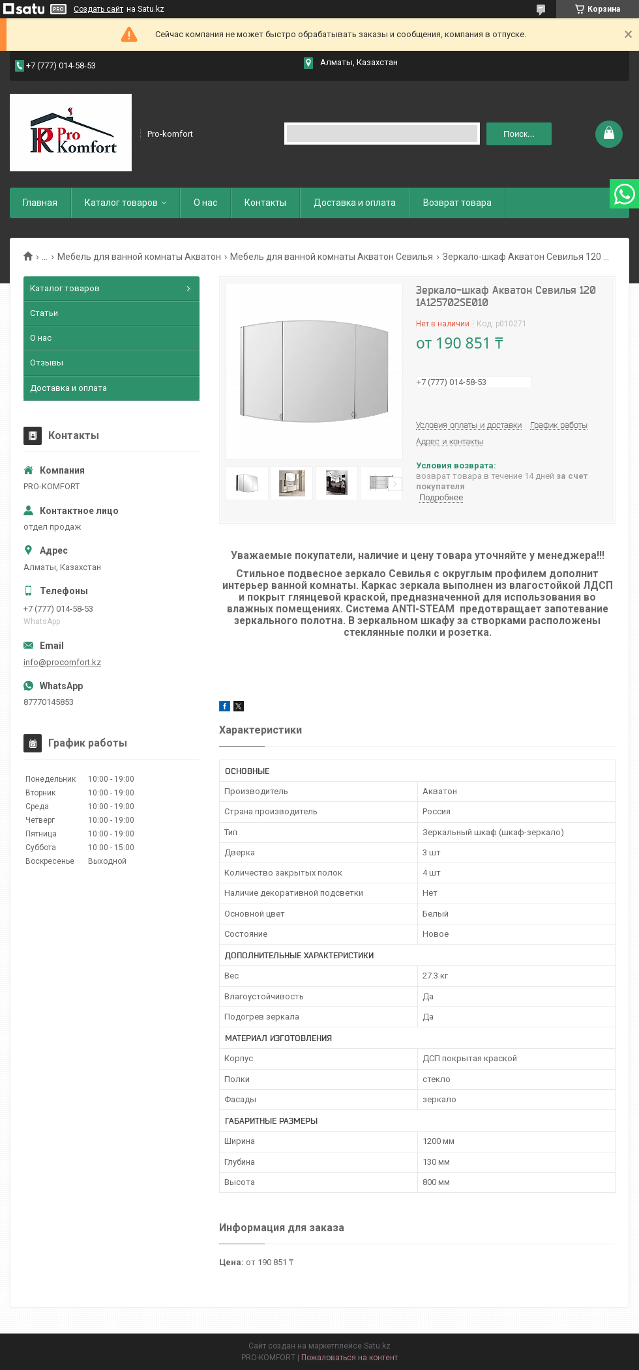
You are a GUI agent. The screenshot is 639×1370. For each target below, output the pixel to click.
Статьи (44, 313)
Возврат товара (457, 202)
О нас (205, 202)
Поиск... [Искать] (519, 134)
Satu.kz (377, 1345)
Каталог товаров (121, 202)
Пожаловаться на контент (349, 1357)
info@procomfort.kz (62, 662)
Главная (40, 202)
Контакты (265, 202)
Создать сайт (98, 9)
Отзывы (46, 362)
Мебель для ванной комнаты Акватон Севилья (331, 256)
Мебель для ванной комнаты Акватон (139, 256)
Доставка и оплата (355, 202)
